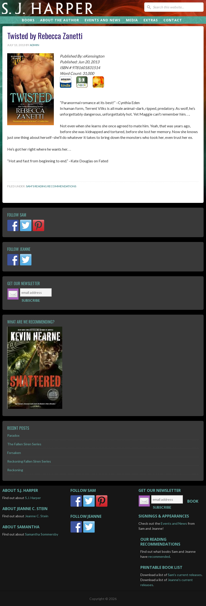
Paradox (13, 435)
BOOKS (28, 20)
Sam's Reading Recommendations (51, 186)
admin (34, 45)
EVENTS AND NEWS (102, 20)
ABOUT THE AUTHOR (59, 20)
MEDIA (132, 20)
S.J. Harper (66, 8)
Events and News (174, 523)
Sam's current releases (185, 575)
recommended (159, 556)
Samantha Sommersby (41, 534)
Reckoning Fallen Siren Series (29, 461)
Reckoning (15, 470)
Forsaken (14, 453)
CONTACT (172, 20)
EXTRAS (151, 20)
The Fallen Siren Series (24, 444)
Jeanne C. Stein (36, 516)
